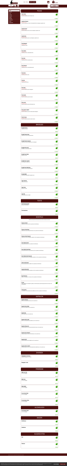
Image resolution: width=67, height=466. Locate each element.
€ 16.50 (56, 187)
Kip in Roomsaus (24, 279)
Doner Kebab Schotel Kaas (26, 252)
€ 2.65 (56, 410)
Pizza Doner (24, 73)
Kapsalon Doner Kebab (26, 310)
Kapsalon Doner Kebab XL (26, 337)
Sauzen (10, 21)
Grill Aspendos (24, 293)
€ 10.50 (56, 48)
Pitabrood (23, 449)
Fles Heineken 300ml (25, 416)
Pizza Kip (23, 81)
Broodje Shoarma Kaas (26, 136)
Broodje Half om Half (25, 149)
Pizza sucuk (24, 103)
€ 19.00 (56, 283)
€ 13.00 (56, 18)
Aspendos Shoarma (25, 21)
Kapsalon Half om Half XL (26, 350)
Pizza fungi (23, 88)
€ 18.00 (56, 243)
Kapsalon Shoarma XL (25, 330)
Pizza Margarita (24, 43)
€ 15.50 (56, 123)
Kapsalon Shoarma (25, 303)
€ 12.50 (56, 93)
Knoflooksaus (24, 426)
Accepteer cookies (62, 464)
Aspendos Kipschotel (25, 272)
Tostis (10, 13)
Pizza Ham (23, 58)
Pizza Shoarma (24, 66)
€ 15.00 (56, 26)
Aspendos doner (24, 29)
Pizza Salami (24, 51)
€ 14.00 (56, 108)
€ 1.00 (56, 430)
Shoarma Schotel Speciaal (26, 239)
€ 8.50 (56, 364)
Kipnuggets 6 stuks (25, 367)
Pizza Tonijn (24, 14)
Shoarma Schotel (25, 225)
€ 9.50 (56, 133)
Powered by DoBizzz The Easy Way (20, 460)
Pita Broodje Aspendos (26, 206)
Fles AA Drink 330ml (25, 398)
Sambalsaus (24, 433)
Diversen (10, 17)
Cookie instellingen (56, 464)
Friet (22, 442)
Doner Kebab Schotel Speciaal (27, 259)
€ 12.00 (56, 307)
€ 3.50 (56, 217)
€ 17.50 (56, 200)
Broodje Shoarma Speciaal (26, 142)
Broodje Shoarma (25, 129)
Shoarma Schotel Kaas (25, 232)
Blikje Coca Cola (24, 377)
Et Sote (23, 286)
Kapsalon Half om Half (26, 323)
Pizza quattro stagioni (25, 111)
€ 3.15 (56, 381)
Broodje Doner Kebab (25, 156)
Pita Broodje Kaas (25, 213)
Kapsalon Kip (24, 317)
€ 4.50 (56, 210)
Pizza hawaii (24, 96)
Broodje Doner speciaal (26, 163)
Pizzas (10, 10)
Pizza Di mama (24, 118)
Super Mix (23, 196)
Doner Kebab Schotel (25, 246)
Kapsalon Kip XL (24, 344)
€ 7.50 (56, 371)
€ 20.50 (56, 290)
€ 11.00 (56, 146)
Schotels (10, 14)
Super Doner (24, 189)
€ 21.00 (56, 297)
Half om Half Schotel (25, 266)
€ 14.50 (56, 115)
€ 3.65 (56, 395)
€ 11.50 (56, 56)
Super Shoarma (24, 183)
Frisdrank (10, 18)
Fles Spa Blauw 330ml (25, 405)
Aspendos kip (24, 36)
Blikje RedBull (24, 391)
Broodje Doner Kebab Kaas (26, 169)
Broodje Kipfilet (24, 176)
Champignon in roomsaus (26, 360)
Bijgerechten (11, 22)
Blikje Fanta (24, 384)
